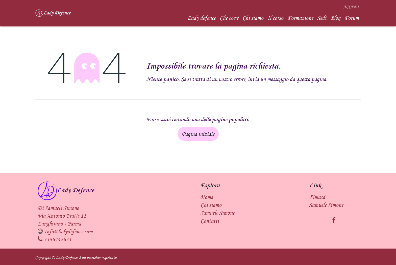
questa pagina (311, 79)
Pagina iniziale (198, 133)
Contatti (210, 220)
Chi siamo (211, 204)
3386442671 (57, 239)
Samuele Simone (326, 204)
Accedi (351, 7)
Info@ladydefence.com (68, 231)
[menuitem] (201, 18)
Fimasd (317, 196)
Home (207, 196)
